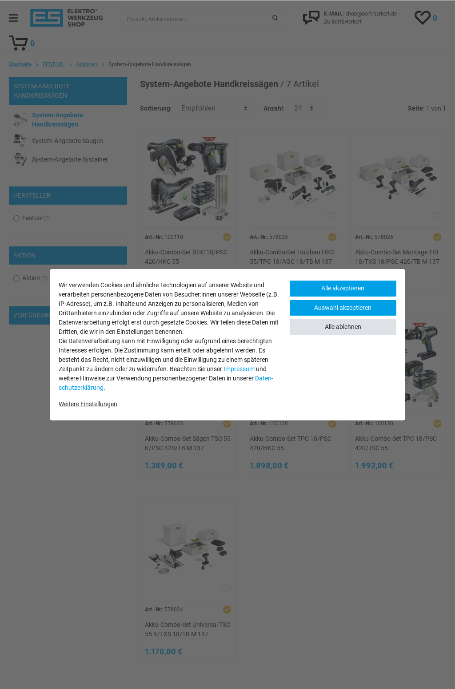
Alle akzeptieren (342, 288)
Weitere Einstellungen (88, 404)
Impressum (239, 368)
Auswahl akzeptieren (342, 307)
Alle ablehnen (343, 326)
